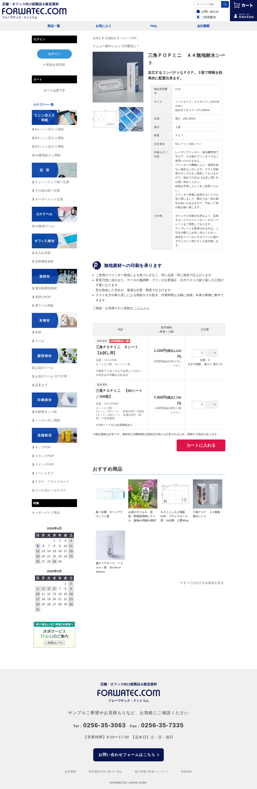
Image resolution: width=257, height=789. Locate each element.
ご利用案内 (205, 17)
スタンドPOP (128, 38)
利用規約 (186, 771)
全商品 (97, 38)
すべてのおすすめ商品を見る (203, 583)
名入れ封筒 (43, 253)
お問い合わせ (207, 11)
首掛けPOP (43, 297)
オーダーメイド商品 (46, 512)
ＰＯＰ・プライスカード (52, 481)
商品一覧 (53, 26)
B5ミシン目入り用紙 (49, 146)
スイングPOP (44, 464)
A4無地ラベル (44, 226)
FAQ (153, 26)
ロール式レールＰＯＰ (50, 490)
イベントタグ (44, 473)
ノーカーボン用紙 (47, 420)
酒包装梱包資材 (46, 288)
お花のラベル (44, 367)
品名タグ (41, 385)
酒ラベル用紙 (44, 305)
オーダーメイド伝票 (49, 199)
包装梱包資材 (44, 261)
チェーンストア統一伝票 (52, 182)
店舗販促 (110, 38)
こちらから (142, 308)
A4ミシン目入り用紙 (49, 129)
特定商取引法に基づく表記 (105, 771)
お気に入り (103, 26)
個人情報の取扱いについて (152, 771)
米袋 (38, 332)
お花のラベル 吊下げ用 (51, 376)
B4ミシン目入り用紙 (49, 138)
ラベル (39, 341)
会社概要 (203, 26)
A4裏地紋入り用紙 (48, 155)
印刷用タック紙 (46, 412)
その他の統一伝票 (47, 190)
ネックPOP (43, 447)
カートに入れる (201, 445)
